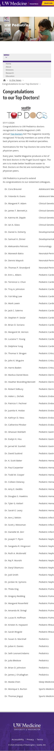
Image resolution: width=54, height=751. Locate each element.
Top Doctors (16, 133)
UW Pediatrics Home (4, 80)
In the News (15, 80)
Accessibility (18, 739)
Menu (6, 55)
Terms (40, 739)
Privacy (30, 739)
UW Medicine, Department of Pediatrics (20, 9)
